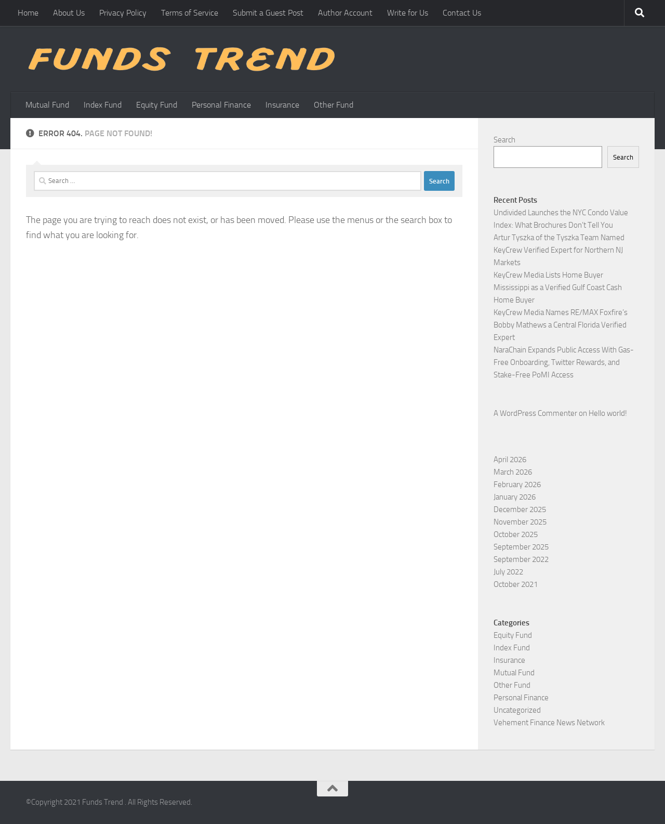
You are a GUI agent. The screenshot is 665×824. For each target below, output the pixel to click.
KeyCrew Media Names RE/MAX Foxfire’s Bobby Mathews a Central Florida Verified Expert (561, 325)
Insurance (282, 105)
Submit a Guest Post (268, 13)
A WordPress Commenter (535, 413)
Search (504, 140)
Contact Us (462, 13)
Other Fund (333, 105)
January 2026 (515, 497)
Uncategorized (517, 710)
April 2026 (510, 459)
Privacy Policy (123, 13)
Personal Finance (221, 105)
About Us (69, 13)
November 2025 (520, 522)
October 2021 (516, 584)
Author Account (345, 13)
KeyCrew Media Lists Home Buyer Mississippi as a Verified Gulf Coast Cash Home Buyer (558, 287)
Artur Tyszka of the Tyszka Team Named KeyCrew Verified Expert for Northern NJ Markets (559, 250)
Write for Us (407, 13)
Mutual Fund (47, 105)
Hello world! (608, 413)
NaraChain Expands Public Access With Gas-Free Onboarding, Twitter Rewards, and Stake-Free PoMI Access (564, 362)
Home (28, 13)
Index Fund (103, 105)
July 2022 (508, 572)
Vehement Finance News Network (549, 722)
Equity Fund (156, 105)
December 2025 (520, 509)
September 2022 (521, 559)
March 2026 (513, 472)
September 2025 (521, 547)
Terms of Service (189, 13)
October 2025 (516, 534)
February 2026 (517, 484)
